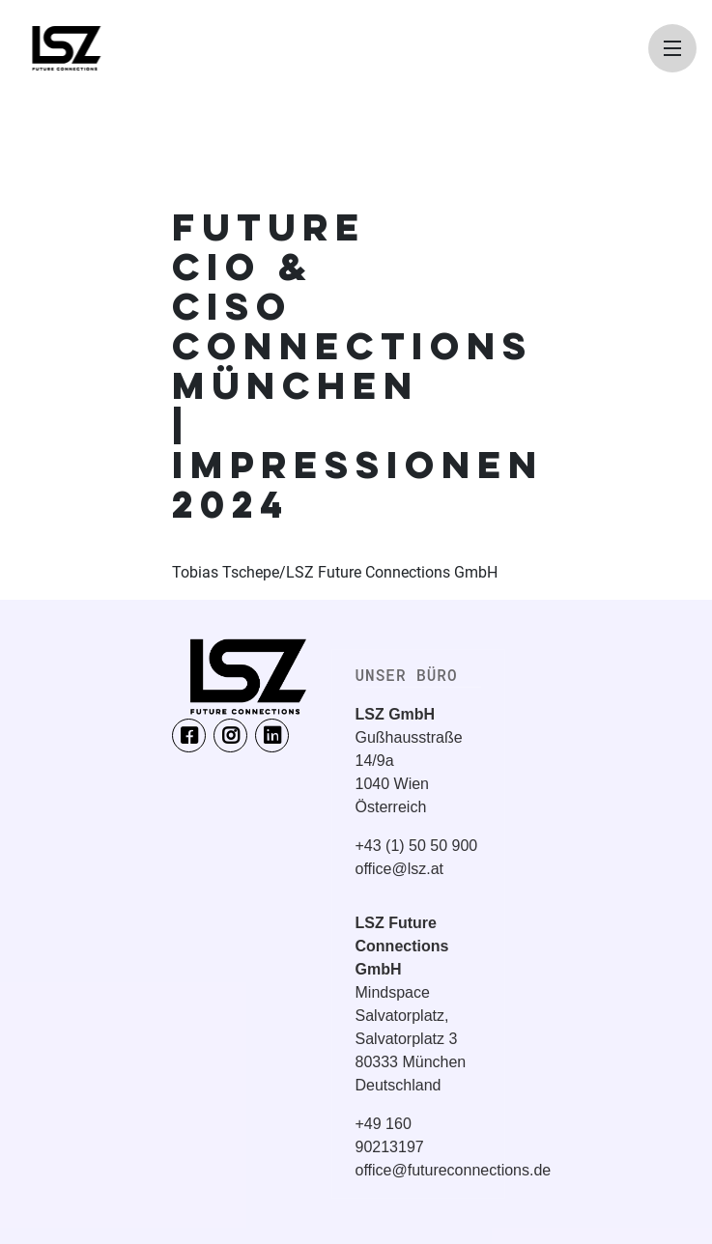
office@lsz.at (400, 869)
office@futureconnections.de (454, 1170)
